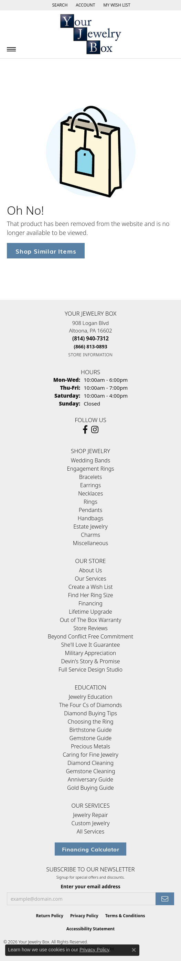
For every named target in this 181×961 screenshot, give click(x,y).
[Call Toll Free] (90, 346)
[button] (59, 5)
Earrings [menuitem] (90, 485)
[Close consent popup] (134, 950)
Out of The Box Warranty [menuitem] (90, 620)
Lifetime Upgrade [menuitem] (90, 611)
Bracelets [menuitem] (90, 477)
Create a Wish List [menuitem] (90, 587)
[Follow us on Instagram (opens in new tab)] (94, 430)
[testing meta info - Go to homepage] (90, 34)
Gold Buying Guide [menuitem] (90, 787)
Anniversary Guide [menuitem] (90, 779)
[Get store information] (90, 355)
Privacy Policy (84, 916)
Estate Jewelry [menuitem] (90, 526)
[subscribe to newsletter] (165, 898)
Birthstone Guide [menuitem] (90, 730)
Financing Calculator (90, 849)
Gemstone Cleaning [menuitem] (90, 771)
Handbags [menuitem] (90, 518)
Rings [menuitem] (90, 501)
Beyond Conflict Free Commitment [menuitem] (90, 636)
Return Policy (49, 916)
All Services (90, 831)
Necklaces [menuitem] (90, 493)
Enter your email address (90, 886)
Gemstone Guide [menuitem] (91, 738)
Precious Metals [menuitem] (90, 746)
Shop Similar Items (45, 250)
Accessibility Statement (90, 929)
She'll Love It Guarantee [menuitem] (90, 644)
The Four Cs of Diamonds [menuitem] (90, 705)
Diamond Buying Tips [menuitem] (90, 713)
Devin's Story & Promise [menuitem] (90, 661)
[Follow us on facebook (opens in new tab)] (85, 430)
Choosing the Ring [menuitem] (90, 721)
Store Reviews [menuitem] (90, 628)
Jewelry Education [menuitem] (90, 697)
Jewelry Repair (90, 815)
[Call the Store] (90, 338)
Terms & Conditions (125, 916)
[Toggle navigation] (11, 49)
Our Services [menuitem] (90, 578)
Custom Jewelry (91, 823)
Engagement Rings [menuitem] (90, 468)
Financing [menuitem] (90, 603)
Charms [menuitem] (90, 535)
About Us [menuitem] (90, 570)
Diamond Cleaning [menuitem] (90, 763)
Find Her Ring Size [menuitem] (90, 595)
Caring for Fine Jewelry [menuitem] (90, 754)
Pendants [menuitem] (90, 510)
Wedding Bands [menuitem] (90, 460)
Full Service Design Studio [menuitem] (90, 669)
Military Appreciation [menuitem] (90, 653)
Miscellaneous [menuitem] (90, 543)
